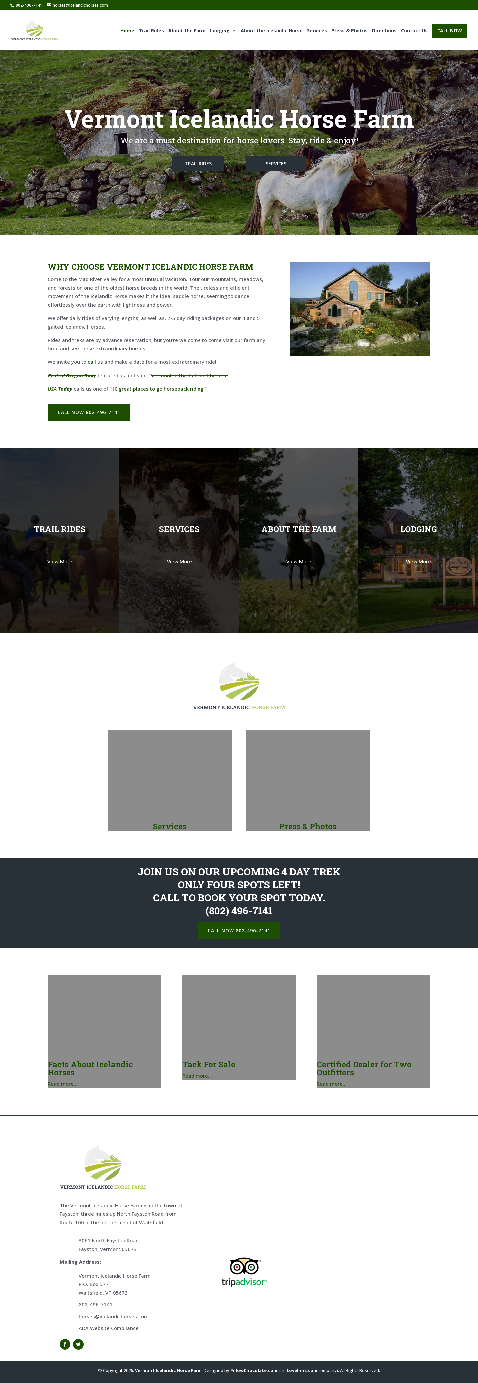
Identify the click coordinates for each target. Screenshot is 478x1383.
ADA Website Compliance (109, 1328)
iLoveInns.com (301, 1370)
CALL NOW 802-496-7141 (89, 412)
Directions (384, 32)
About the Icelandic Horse (272, 32)
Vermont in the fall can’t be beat (189, 375)
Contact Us (414, 32)
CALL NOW (449, 32)
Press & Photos (349, 32)
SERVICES (276, 163)
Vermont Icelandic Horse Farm (168, 1370)
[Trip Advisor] (244, 1286)
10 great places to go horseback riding (157, 388)
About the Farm (187, 32)
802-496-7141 (96, 1304)
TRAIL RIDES (198, 163)
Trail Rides (151, 32)
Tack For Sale (208, 1064)
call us (95, 361)
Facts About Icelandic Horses (90, 1068)
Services (317, 32)
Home (127, 32)
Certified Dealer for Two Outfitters (364, 1068)
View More (59, 561)
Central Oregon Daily (72, 375)
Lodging (220, 32)
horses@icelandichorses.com (114, 1316)
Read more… (63, 1083)
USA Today (60, 388)
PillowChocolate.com (253, 1370)
